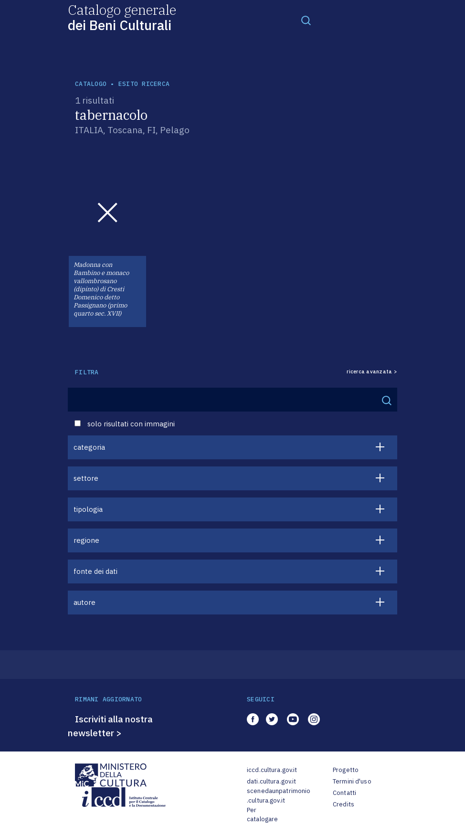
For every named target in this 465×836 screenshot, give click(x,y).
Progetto (346, 770)
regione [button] (86, 540)
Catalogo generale (122, 17)
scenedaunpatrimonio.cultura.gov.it (278, 795)
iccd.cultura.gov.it (272, 770)
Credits (343, 804)
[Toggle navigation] (306, 20)
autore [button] (84, 602)
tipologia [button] (88, 509)
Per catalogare (262, 815)
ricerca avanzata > (372, 372)
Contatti (344, 793)
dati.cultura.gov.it (271, 781)
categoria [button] (89, 447)
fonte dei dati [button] (95, 571)
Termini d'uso (352, 781)
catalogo (90, 84)
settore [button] (86, 478)
